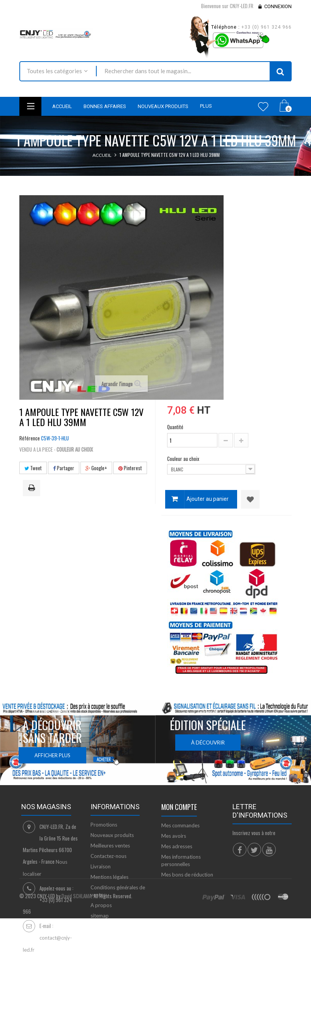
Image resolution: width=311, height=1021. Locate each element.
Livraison (101, 866)
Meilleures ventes (110, 845)
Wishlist (263, 106)
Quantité (175, 426)
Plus (206, 106)
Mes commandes (180, 825)
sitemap (100, 916)
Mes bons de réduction (187, 874)
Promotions (104, 825)
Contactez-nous (108, 856)
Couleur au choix (183, 458)
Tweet (33, 468)
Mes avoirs (173, 836)
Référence (29, 438)
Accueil (101, 155)
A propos (101, 905)
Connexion (278, 6)
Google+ (96, 468)
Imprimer (33, 488)
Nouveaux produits (112, 835)
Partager (63, 468)
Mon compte (179, 807)
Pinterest (130, 468)
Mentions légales (109, 877)
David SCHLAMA (76, 995)
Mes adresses (176, 846)
